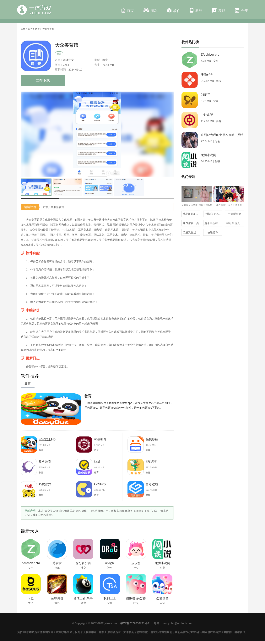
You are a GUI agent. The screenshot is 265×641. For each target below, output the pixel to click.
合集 (241, 10)
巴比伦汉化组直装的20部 (213, 213)
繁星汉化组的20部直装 (191, 232)
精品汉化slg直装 (191, 213)
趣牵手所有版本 (213, 223)
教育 (37, 29)
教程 (196, 10)
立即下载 (43, 80)
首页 (128, 10)
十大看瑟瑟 (234, 213)
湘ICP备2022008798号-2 (135, 623)
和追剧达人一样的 (235, 223)
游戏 (150, 10)
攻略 (218, 10)
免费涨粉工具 (191, 223)
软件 (173, 10)
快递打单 (212, 232)
